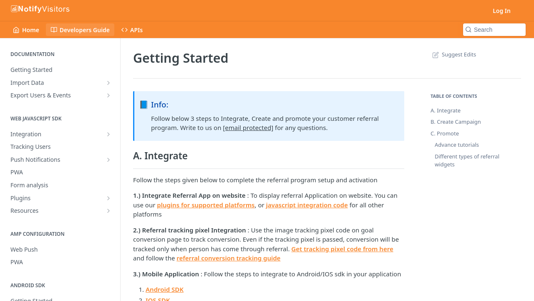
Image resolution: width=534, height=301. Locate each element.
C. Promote (445, 133)
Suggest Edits (453, 54)
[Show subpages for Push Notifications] (108, 159)
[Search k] (494, 29)
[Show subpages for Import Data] (108, 82)
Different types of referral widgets (467, 160)
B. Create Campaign (456, 121)
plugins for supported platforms (205, 205)
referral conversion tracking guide (228, 258)
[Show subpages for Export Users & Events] (108, 95)
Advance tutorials (457, 144)
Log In (502, 11)
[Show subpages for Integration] (108, 134)
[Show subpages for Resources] (108, 210)
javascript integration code (307, 205)
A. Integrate (446, 110)
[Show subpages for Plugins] (108, 198)
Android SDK (165, 289)
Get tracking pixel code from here (342, 249)
